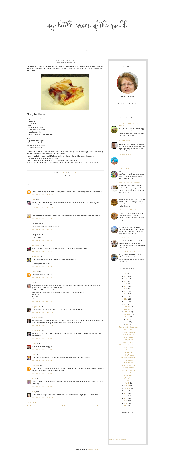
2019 (125, 291)
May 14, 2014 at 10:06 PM (42, 195)
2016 (125, 299)
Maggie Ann (36, 307)
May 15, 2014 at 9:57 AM (42, 301)
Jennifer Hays (36, 317)
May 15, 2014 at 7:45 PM (42, 387)
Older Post (32, 406)
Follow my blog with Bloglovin (118, 439)
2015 (125, 301)
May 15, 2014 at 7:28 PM (42, 373)
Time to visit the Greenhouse (128, 327)
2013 (125, 391)
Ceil (33, 283)
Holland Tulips (128, 347)
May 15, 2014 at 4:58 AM (42, 251)
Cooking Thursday (127, 196)
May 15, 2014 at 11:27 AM (42, 325)
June (127, 322)
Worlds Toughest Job (128, 365)
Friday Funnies (128, 352)
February (127, 385)
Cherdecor (35, 365)
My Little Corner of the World (87, 26)
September (127, 314)
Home (87, 50)
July (127, 319)
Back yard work (128, 340)
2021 (125, 286)
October (127, 312)
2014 (125, 304)
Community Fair (126, 224)
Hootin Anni (35, 256)
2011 (125, 396)
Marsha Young (36, 331)
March (127, 383)
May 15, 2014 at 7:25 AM (42, 267)
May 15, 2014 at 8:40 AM (42, 277)
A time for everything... (130, 251)
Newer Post (98, 406)
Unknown (35, 272)
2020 (125, 289)
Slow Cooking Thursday (130, 182)
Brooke (34, 344)
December (127, 307)
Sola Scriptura (36, 245)
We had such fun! (128, 335)
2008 (125, 403)
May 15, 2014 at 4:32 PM (42, 349)
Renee (34, 355)
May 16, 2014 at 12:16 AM (42, 397)
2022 (125, 284)
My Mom (128, 350)
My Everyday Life (128, 378)
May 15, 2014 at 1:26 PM (42, 339)
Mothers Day (128, 363)
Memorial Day (128, 337)
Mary (33, 213)
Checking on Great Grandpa (128, 345)
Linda (34, 200)
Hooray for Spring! (128, 373)
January (127, 388)
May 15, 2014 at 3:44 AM (42, 240)
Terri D (34, 379)
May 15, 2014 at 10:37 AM (42, 312)
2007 (125, 406)
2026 (126, 273)
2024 (125, 279)
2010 (125, 398)
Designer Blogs (93, 449)
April (127, 380)
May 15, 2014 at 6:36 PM (42, 360)
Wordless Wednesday (128, 332)
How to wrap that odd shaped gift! (129, 140)
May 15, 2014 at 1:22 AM (42, 219)
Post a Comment (32, 402)
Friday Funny (125, 155)
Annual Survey (128, 375)
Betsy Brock (36, 189)
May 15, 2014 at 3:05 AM (42, 229)
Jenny (34, 392)
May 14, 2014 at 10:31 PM (42, 208)
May (127, 324)
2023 (125, 281)
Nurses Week (128, 360)
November (127, 309)
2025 (125, 276)
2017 (125, 296)
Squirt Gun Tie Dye (127, 168)
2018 (125, 294)
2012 (125, 393)
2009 (125, 401)
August (127, 317)
